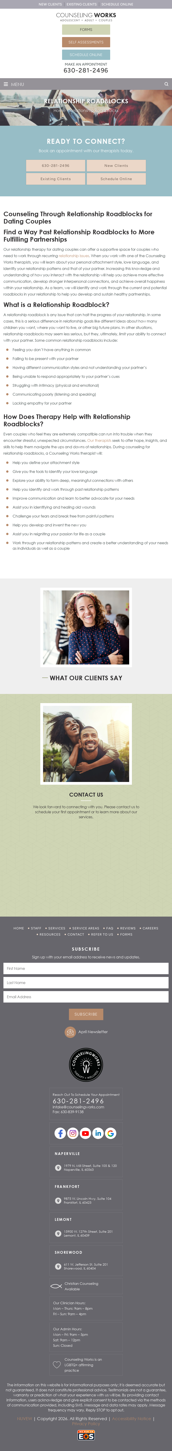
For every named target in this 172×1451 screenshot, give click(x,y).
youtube (85, 1133)
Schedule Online (117, 4)
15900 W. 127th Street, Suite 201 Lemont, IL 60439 (88, 1233)
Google (110, 1133)
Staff (36, 928)
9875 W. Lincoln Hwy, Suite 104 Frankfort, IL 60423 (87, 1200)
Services (57, 928)
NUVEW (24, 1418)
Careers (150, 928)
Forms (86, 29)
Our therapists (99, 440)
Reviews (128, 928)
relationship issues (74, 255)
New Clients (50, 4)
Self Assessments (86, 42)
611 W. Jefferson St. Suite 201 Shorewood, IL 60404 (86, 1266)
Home (19, 928)
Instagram (73, 1133)
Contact (76, 934)
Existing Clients (82, 4)
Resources (50, 934)
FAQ (109, 928)
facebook (60, 1133)
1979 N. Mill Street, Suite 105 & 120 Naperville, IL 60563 (90, 1167)
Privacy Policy (86, 1423)
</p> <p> (86, 861)
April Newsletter (93, 1031)
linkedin (98, 1133)
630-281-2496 (86, 70)
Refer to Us (102, 934)
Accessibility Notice (131, 1418)
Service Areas (85, 928)
